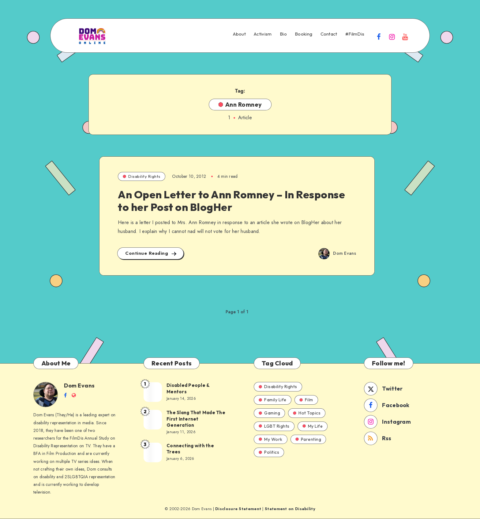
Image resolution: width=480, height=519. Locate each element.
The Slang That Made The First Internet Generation (196, 419)
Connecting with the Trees (190, 449)
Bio (283, 34)
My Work (271, 439)
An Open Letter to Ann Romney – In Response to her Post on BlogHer (231, 201)
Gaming (269, 413)
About (239, 34)
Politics (269, 452)
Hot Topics (307, 413)
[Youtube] (405, 36)
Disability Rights (141, 176)
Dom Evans (79, 385)
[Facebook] (378, 36)
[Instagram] (392, 36)
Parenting (308, 439)
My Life (312, 426)
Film (306, 400)
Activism (263, 34)
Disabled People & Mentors (188, 388)
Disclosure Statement (238, 509)
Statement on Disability (290, 509)
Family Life (273, 400)
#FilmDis (354, 34)
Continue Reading (151, 253)
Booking (303, 34)
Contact (329, 34)
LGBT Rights (274, 426)
